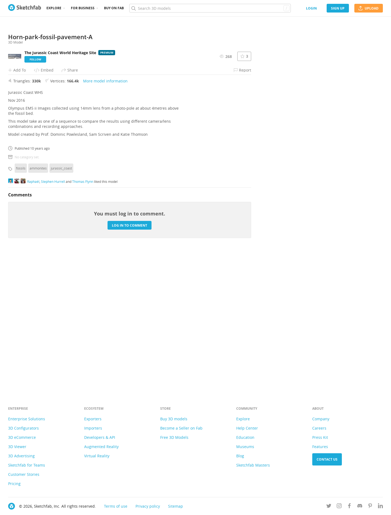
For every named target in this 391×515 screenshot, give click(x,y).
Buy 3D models (173, 418)
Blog (240, 455)
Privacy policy (147, 506)
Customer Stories (23, 474)
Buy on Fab (114, 8)
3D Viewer (17, 446)
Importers (93, 428)
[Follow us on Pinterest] (370, 506)
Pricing (14, 483)
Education (245, 437)
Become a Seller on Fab (181, 428)
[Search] (209, 8)
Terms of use (115, 506)
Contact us (327, 459)
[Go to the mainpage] (24, 8)
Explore (53, 8)
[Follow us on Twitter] (328, 506)
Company (320, 418)
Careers (319, 428)
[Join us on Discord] (359, 506)
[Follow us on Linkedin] (380, 506)
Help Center (247, 428)
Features (320, 446)
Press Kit (320, 437)
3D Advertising (21, 455)
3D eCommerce (22, 437)
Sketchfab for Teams (26, 465)
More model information (105, 217)
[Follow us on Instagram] (339, 506)
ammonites (38, 304)
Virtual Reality (96, 455)
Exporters (93, 418)
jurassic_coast (61, 304)
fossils (21, 304)
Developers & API (99, 437)
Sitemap (175, 506)
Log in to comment (129, 361)
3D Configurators (23, 428)
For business (82, 8)
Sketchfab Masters (253, 465)
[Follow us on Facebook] (349, 506)
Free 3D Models (174, 437)
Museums (245, 446)
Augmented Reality (101, 446)
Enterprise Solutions (26, 418)
